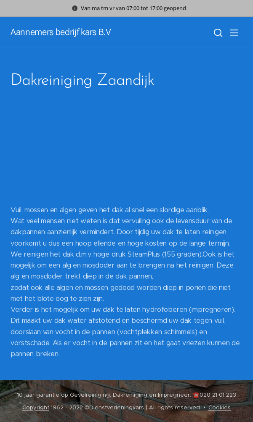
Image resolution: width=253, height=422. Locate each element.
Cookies (219, 407)
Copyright (35, 407)
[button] (217, 32)
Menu (234, 32)
